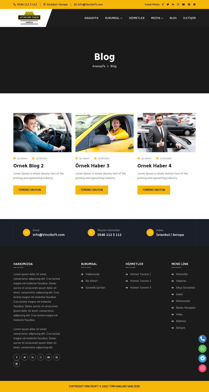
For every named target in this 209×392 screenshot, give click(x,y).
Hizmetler (137, 18)
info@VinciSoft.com (90, 4)
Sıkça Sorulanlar (185, 287)
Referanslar (183, 301)
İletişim (189, 18)
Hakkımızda (92, 274)
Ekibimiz (181, 321)
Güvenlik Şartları (95, 287)
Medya (155, 18)
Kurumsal (112, 18)
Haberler (181, 281)
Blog (173, 18)
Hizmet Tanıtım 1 (140, 274)
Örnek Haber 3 (92, 166)
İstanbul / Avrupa (170, 235)
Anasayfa (91, 18)
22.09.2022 (39, 158)
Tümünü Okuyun (29, 189)
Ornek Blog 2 (28, 166)
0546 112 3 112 (27, 4)
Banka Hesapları (186, 308)
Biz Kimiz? (92, 281)
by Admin (20, 158)
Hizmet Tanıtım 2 (140, 281)
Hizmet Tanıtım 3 (140, 287)
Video (179, 314)
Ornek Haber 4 (154, 166)
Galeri (179, 294)
